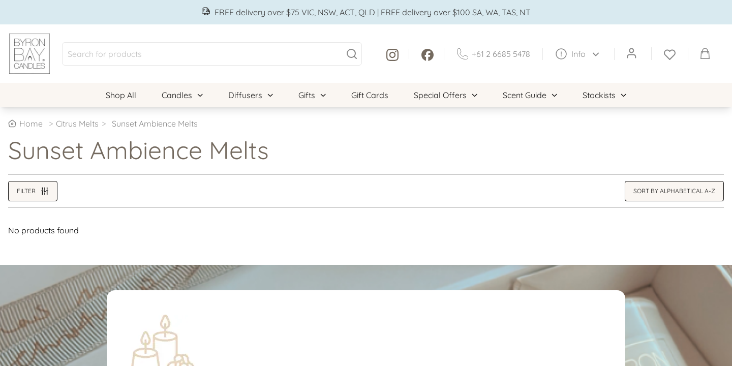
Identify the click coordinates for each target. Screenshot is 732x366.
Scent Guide (530, 95)
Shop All (121, 95)
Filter (33, 191)
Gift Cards (369, 95)
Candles (182, 95)
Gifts (312, 95)
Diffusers (250, 95)
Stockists (604, 95)
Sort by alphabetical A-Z (674, 191)
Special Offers (445, 95)
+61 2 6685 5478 (493, 54)
